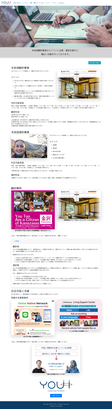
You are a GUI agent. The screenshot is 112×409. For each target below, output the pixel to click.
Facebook (52, 406)
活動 (31, 3)
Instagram (59, 406)
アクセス (54, 3)
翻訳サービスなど (39, 3)
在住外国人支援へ (94, 63)
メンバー (47, 3)
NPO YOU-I (54, 404)
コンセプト (25, 3)
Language (61, 3)
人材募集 (16, 241)
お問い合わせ (17, 3)
